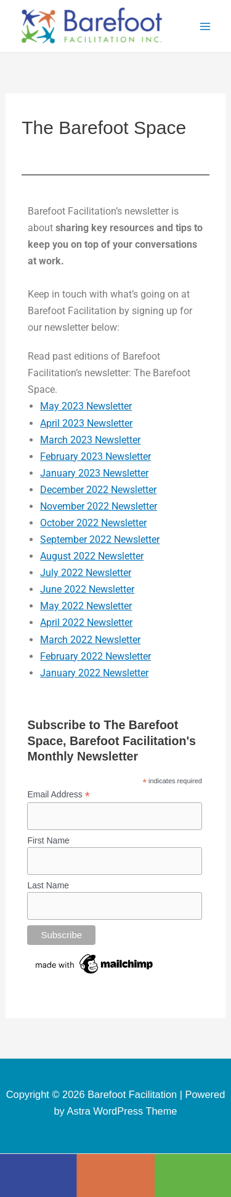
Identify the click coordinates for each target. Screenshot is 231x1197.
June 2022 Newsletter (87, 589)
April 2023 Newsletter (86, 423)
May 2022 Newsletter (86, 606)
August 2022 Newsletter (92, 556)
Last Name (48, 885)
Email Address (58, 794)
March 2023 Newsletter (90, 440)
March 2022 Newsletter (90, 640)
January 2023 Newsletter (94, 473)
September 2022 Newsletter (100, 539)
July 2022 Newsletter (85, 573)
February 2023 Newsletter (95, 456)
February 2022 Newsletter (95, 656)
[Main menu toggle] (205, 26)
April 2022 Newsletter (86, 622)
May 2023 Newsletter (86, 406)
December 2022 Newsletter (98, 490)
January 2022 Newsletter (94, 673)
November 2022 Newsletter (98, 506)
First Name (48, 840)
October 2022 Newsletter (93, 523)
